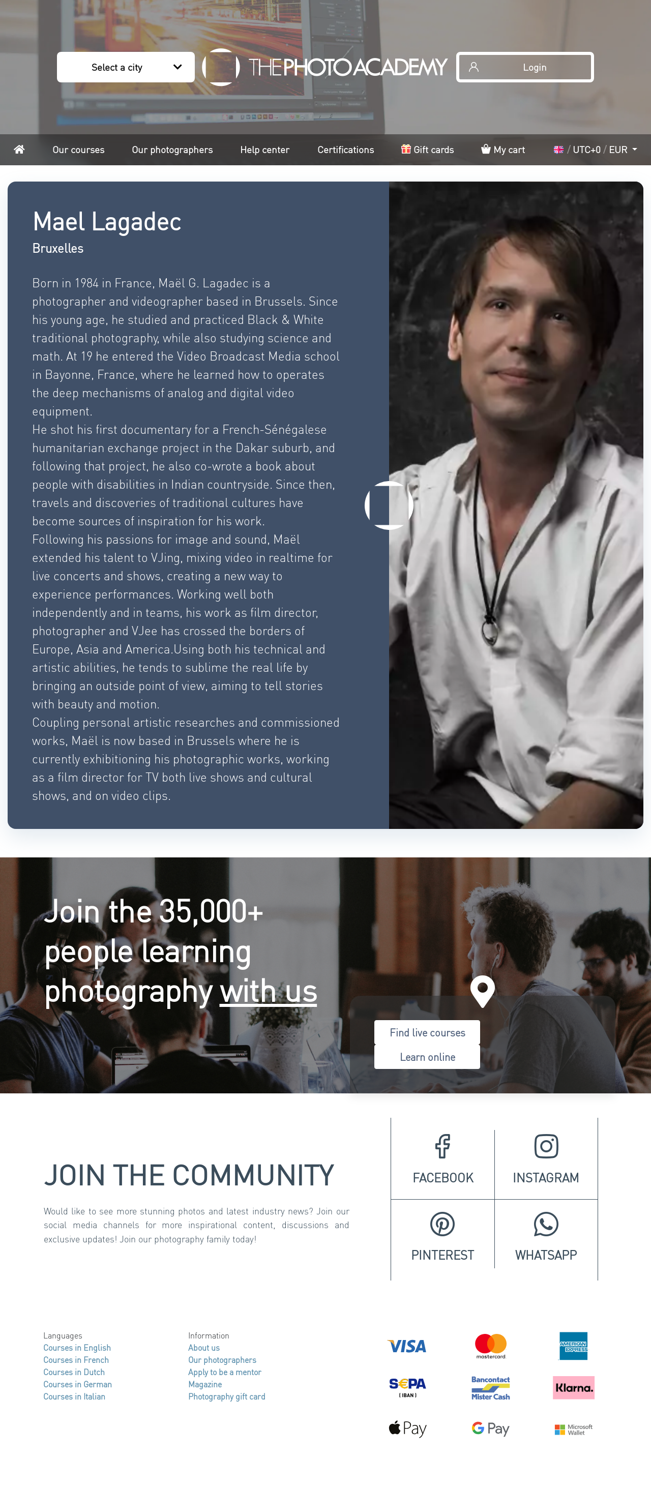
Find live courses (427, 1032)
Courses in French (76, 1359)
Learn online (427, 1056)
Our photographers (172, 149)
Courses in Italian (74, 1396)
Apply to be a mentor (224, 1371)
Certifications (345, 149)
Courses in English (77, 1347)
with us (268, 989)
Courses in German (77, 1384)
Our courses (78, 149)
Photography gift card (226, 1396)
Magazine (205, 1384)
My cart (503, 149)
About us (204, 1347)
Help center (264, 149)
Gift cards (427, 149)
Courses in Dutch (74, 1371)
